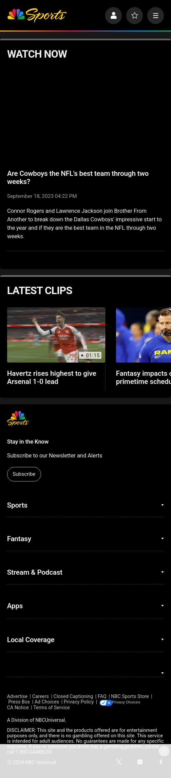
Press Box (19, 702)
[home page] (37, 15)
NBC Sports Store (130, 696)
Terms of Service (51, 708)
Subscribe (24, 474)
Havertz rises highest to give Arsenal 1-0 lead (51, 377)
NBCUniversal (50, 720)
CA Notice (18, 708)
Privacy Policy (79, 702)
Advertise (17, 696)
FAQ (102, 696)
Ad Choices (47, 702)
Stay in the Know (28, 441)
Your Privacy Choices (136, 702)
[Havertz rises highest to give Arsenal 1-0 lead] (56, 334)
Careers (40, 696)
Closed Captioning (73, 696)
